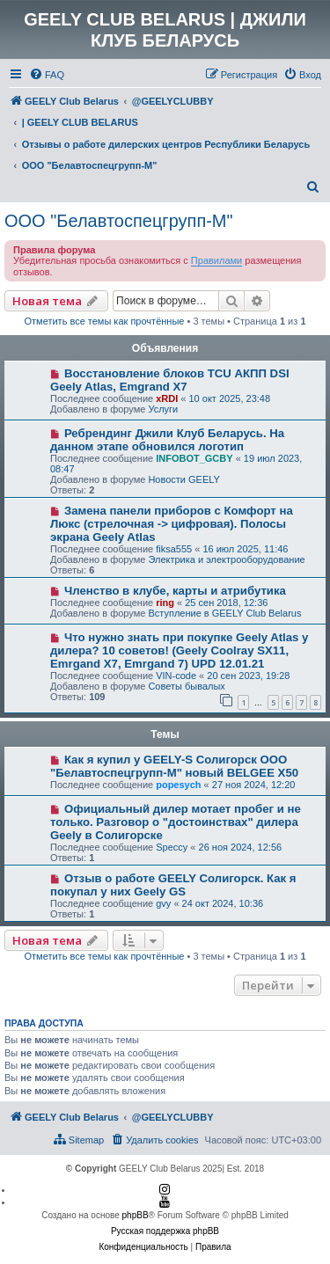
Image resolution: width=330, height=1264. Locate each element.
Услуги (163, 409)
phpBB (135, 1215)
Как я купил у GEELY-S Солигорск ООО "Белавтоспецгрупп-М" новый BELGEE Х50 (174, 766)
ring (165, 602)
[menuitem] (46, 74)
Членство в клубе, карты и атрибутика (175, 590)
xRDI (167, 398)
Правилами (216, 260)
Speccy (171, 847)
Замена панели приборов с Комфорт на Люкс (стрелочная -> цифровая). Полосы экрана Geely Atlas (171, 524)
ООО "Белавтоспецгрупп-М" (118, 220)
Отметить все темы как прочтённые (105, 321)
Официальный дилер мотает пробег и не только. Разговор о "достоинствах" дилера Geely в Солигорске (175, 822)
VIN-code (176, 675)
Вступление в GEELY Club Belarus (224, 613)
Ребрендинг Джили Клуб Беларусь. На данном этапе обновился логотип (167, 440)
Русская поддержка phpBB (165, 1231)
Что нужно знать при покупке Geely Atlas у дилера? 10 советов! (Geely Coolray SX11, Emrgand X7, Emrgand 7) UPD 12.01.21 (179, 650)
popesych (178, 784)
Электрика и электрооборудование (226, 559)
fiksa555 (174, 549)
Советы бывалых (186, 686)
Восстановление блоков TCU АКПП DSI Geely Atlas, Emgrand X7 (170, 380)
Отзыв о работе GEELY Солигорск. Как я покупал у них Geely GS (173, 885)
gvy (163, 903)
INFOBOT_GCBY (194, 458)
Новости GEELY (184, 479)
